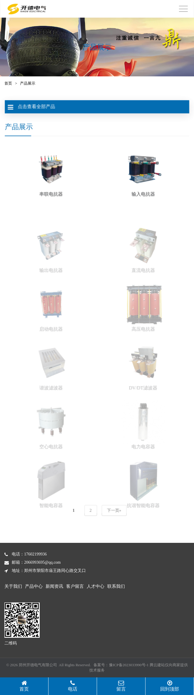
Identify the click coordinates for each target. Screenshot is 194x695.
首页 (8, 83)
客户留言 (75, 586)
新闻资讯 (54, 586)
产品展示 (27, 83)
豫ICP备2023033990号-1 (129, 665)
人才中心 (95, 586)
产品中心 (34, 586)
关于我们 (13, 586)
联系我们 (116, 586)
